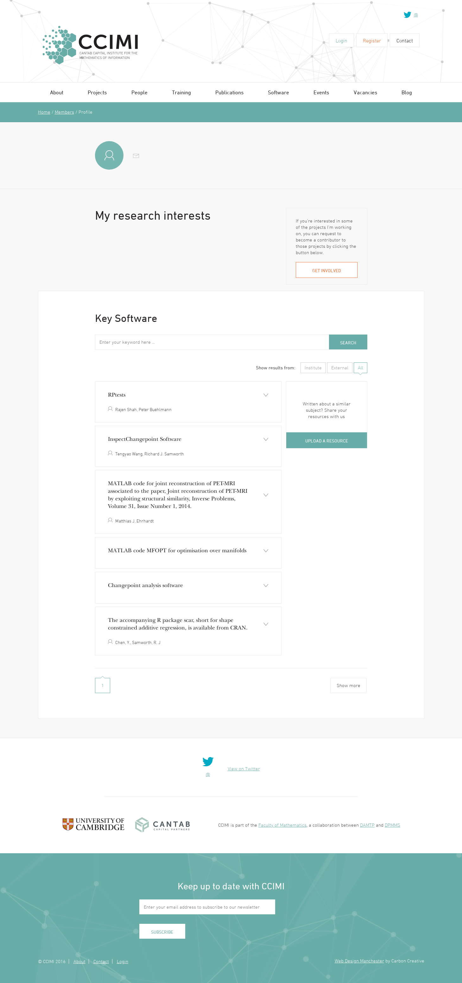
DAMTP (367, 825)
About (56, 92)
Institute (313, 367)
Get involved (326, 270)
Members (64, 112)
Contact (404, 40)
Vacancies (365, 92)
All (360, 367)
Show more (348, 685)
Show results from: (275, 367)
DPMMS (392, 825)
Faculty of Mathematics (282, 825)
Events (321, 92)
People (139, 92)
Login (341, 40)
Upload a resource (326, 440)
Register (372, 40)
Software (278, 92)
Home (44, 112)
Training (181, 92)
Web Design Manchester (359, 960)
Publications (229, 92)
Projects (97, 92)
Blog (407, 92)
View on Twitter (244, 768)
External (339, 367)
